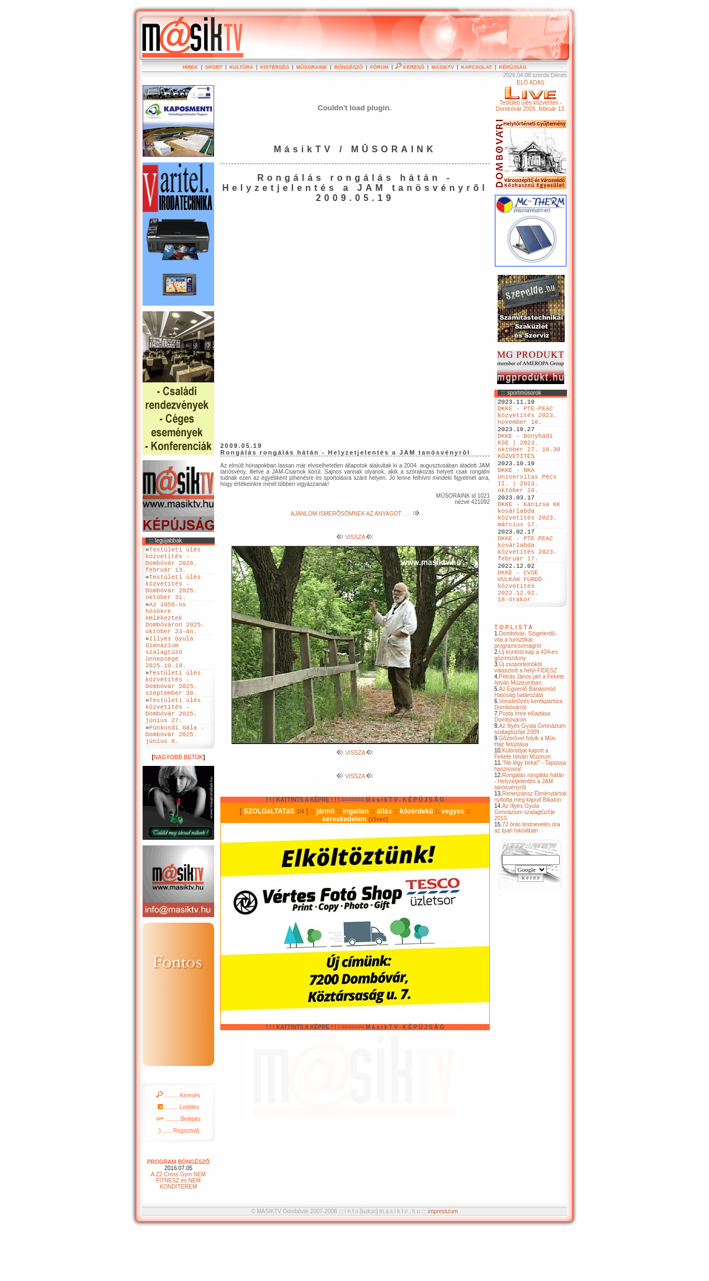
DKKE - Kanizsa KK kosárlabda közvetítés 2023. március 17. (529, 543)
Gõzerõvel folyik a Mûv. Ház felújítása (525, 792)
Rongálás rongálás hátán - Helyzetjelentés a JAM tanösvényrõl (529, 831)
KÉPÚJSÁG (513, 67)
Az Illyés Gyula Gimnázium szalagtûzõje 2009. (530, 779)
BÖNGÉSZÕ (348, 67)
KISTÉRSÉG (274, 67)
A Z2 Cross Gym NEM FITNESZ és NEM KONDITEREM (178, 1229)
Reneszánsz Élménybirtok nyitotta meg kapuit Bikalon (530, 847)
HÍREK (190, 67)
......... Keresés (178, 1144)
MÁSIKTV (442, 67)
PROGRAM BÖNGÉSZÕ (178, 1211)
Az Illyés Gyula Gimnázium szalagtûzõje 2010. (524, 862)
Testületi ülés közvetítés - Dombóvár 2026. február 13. (173, 563)
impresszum (443, 1260)
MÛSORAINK (312, 67)
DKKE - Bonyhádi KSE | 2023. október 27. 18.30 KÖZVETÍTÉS (529, 458)
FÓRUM (379, 67)
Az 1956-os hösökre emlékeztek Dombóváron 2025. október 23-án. (175, 636)
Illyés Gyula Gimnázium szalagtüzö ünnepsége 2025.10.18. (169, 678)
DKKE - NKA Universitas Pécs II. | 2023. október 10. (527, 500)
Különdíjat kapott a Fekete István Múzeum (522, 804)
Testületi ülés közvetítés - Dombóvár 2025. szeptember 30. (173, 716)
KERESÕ (409, 67)
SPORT (214, 67)
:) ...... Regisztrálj (178, 1179)
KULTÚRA (241, 67)
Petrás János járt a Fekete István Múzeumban (529, 730)
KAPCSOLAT (476, 67)
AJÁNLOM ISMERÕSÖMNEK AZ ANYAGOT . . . (355, 514)
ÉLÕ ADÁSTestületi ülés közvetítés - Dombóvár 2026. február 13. (530, 96)
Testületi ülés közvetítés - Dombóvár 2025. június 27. (173, 751)
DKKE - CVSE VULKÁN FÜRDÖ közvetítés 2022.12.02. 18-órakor (520, 632)
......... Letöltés (179, 1156)
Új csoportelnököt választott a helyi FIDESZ (525, 718)
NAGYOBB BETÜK (178, 806)
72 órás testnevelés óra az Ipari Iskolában (527, 878)
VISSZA (355, 537)
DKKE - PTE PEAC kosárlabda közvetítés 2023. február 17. (527, 585)
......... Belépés (178, 1168)
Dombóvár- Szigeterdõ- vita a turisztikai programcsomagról (525, 690)
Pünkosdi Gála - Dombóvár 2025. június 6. (175, 780)
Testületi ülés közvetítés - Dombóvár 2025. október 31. (173, 597)
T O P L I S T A (513, 678)
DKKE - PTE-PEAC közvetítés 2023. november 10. (527, 419)
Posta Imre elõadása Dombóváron (522, 767)
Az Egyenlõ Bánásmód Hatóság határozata (525, 742)
